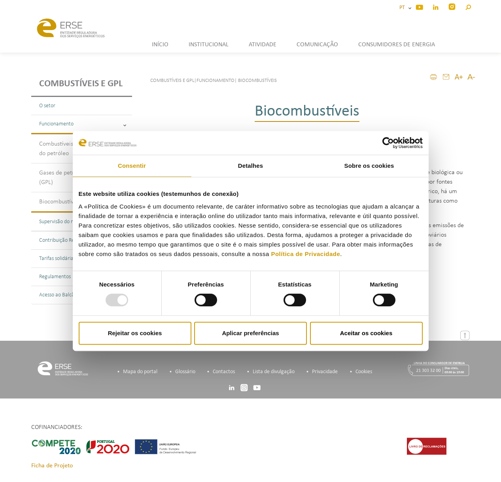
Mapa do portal (140, 372)
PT (403, 8)
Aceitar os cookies (366, 333)
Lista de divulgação (274, 372)
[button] (468, 6)
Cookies (363, 372)
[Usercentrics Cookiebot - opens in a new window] (388, 143)
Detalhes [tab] (250, 165)
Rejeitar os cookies (135, 333)
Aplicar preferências (250, 333)
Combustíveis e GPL (81, 84)
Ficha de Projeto (52, 466)
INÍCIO (160, 45)
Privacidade (325, 372)
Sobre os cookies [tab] (369, 165)
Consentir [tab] (132, 165)
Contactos (224, 372)
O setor (47, 106)
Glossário (185, 372)
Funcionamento (82, 124)
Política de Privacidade (305, 253)
